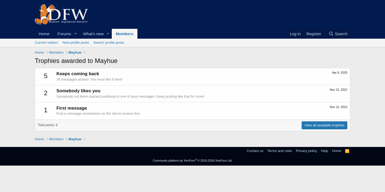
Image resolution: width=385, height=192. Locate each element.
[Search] (338, 34)
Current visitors (46, 43)
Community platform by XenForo (192, 160)
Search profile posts (108, 43)
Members (124, 33)
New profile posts (75, 43)
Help (324, 151)
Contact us (255, 151)
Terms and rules (279, 151)
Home (44, 33)
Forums (64, 33)
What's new (93, 33)
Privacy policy (306, 151)
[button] (75, 34)
